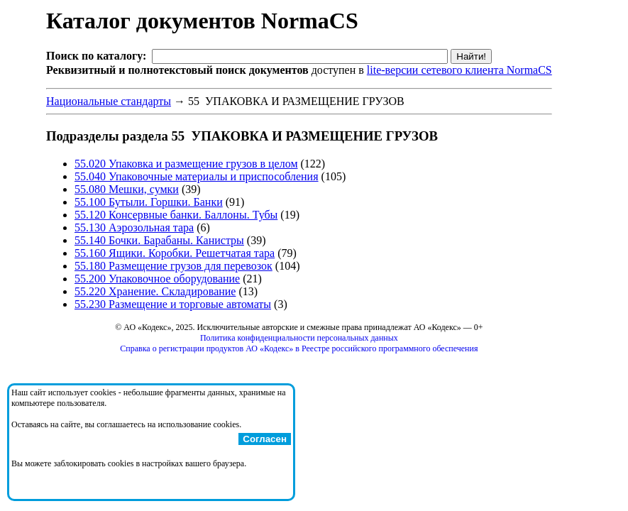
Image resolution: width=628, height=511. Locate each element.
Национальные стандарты (108, 101)
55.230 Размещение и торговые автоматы (173, 304)
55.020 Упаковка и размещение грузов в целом (186, 164)
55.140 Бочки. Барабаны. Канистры (159, 240)
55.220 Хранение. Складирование (155, 291)
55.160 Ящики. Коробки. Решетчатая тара (175, 253)
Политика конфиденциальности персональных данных (299, 338)
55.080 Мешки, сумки (127, 189)
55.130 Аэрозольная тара (134, 227)
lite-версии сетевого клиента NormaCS (459, 70)
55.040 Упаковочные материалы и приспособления (197, 176)
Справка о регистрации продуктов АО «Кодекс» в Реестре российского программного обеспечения (299, 348)
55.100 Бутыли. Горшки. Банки (149, 202)
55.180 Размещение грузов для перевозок (173, 266)
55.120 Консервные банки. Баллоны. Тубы (176, 215)
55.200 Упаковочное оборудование (157, 279)
